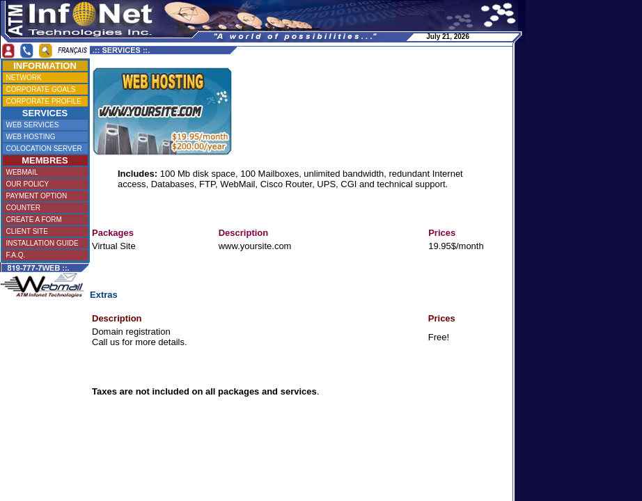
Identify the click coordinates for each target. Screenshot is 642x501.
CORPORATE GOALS (43, 89)
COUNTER (43, 208)
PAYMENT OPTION (42, 196)
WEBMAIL (43, 172)
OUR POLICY (44, 184)
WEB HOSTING (43, 137)
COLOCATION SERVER (44, 148)
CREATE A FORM (42, 219)
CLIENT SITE (42, 231)
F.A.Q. (43, 255)
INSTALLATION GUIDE (43, 243)
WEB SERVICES (44, 125)
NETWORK (43, 77)
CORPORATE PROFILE (43, 101)
